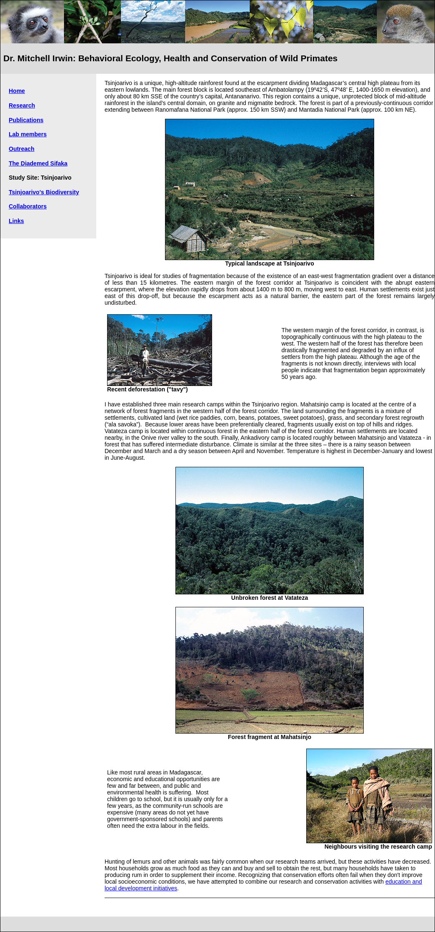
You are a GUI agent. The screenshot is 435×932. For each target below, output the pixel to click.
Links (16, 221)
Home (17, 91)
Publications (26, 120)
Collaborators (28, 206)
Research (22, 105)
